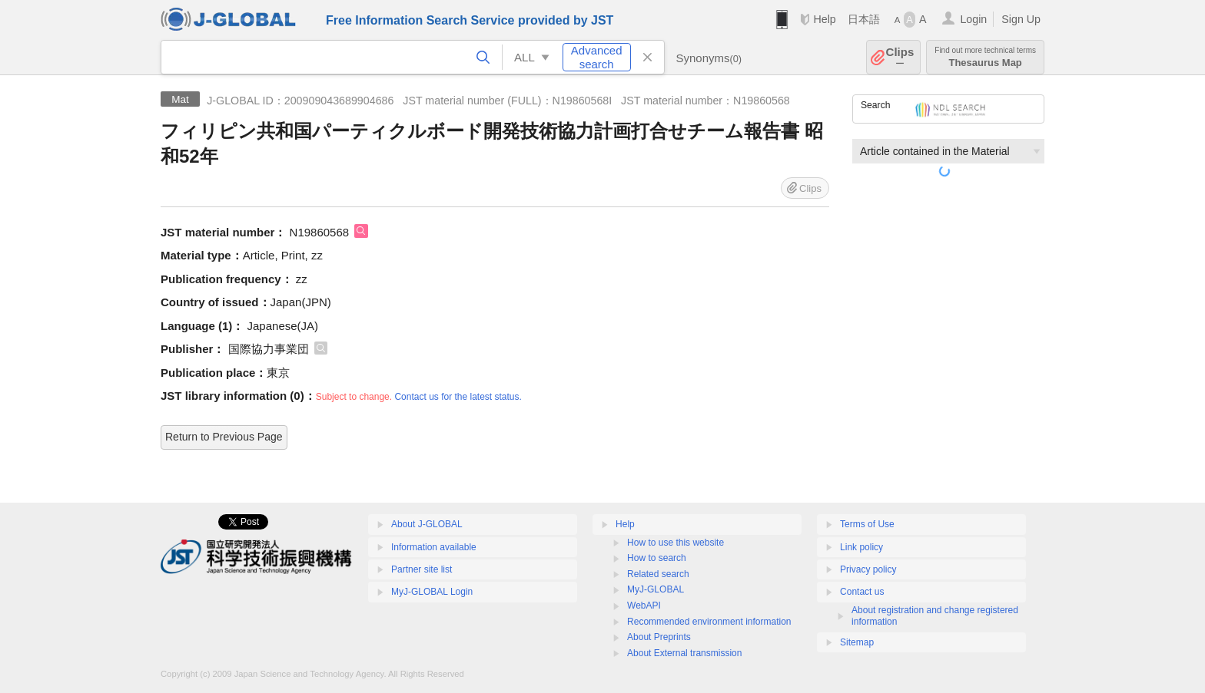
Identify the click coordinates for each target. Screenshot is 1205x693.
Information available (433, 547)
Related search (658, 574)
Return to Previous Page (224, 437)
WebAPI (644, 605)
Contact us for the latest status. (457, 396)
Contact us (862, 591)
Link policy (861, 547)
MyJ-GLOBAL (655, 589)
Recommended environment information (709, 621)
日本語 (864, 19)
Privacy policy (868, 569)
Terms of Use (867, 524)
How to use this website (675, 542)
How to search (656, 558)
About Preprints (659, 637)
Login (973, 19)
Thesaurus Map (985, 57)
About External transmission (684, 653)
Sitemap (857, 642)
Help (824, 19)
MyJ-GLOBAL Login (432, 591)
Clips (900, 57)
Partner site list (421, 569)
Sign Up (1021, 19)
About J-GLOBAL (427, 524)
